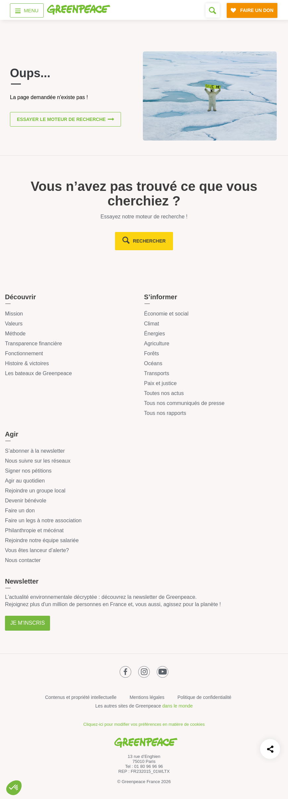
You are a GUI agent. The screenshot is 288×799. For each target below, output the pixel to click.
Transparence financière (33, 343)
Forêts (151, 353)
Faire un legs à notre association (43, 520)
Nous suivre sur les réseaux (37, 461)
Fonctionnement (24, 353)
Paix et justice (160, 383)
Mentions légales (147, 697)
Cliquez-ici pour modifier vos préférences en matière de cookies (143, 724)
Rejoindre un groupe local (35, 490)
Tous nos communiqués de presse (184, 403)
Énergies (154, 333)
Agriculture (156, 343)
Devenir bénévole (25, 500)
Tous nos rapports (165, 413)
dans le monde (177, 706)
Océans (153, 363)
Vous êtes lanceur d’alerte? (37, 550)
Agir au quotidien (25, 481)
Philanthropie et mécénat (34, 530)
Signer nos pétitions (28, 471)
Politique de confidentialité (204, 697)
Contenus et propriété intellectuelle (81, 697)
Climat (151, 323)
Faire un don (20, 510)
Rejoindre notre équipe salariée (42, 540)
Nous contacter (23, 560)
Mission (14, 313)
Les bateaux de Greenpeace (38, 373)
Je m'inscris (27, 623)
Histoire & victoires (27, 363)
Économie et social (166, 313)
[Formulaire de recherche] (212, 10)
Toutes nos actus (164, 393)
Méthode (15, 333)
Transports (156, 373)
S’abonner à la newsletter (35, 451)
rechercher (149, 241)
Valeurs (14, 323)
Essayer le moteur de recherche (61, 119)
